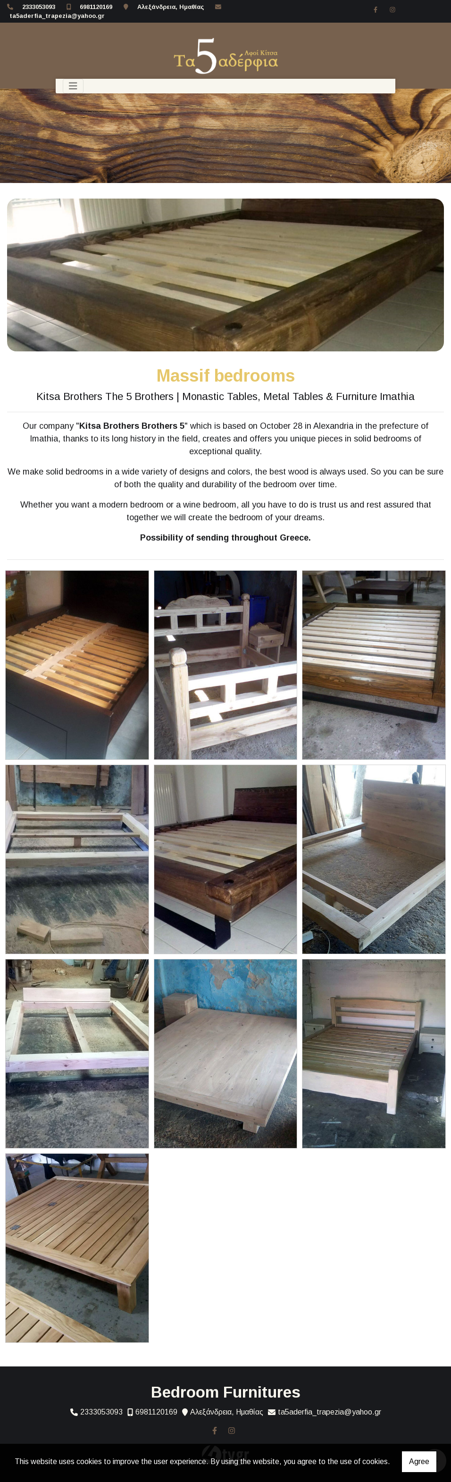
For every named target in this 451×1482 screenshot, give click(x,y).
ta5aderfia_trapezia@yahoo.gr (57, 15)
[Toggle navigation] (73, 86)
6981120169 (96, 6)
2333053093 (38, 6)
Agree (419, 1461)
